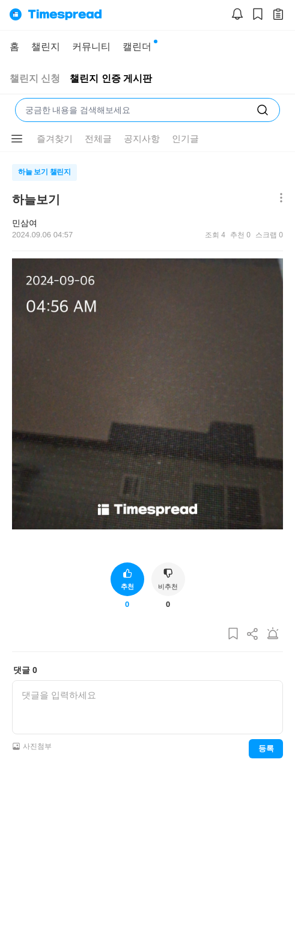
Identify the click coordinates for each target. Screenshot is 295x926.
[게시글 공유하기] (253, 634)
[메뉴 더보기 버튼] (278, 198)
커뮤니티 (91, 46)
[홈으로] (56, 15)
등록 (265, 748)
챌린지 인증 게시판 (111, 78)
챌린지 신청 (35, 78)
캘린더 (137, 46)
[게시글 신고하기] (273, 634)
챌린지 (45, 46)
